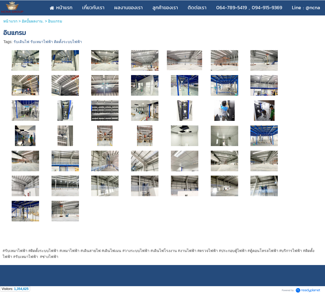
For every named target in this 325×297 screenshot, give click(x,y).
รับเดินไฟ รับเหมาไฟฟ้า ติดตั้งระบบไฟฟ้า (48, 42)
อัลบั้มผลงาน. (33, 21)
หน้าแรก (10, 21)
